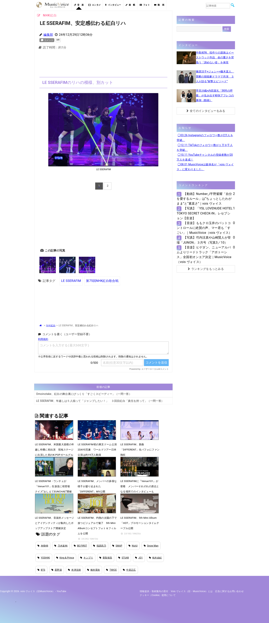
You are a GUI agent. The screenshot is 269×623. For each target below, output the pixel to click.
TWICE (111, 570)
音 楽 (79, 5)
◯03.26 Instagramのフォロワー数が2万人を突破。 (205, 138)
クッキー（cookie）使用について (158, 595)
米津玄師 (74, 570)
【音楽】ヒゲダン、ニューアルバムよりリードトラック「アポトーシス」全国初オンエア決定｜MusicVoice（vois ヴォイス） (204, 255)
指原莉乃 (99, 545)
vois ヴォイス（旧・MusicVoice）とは (192, 591)
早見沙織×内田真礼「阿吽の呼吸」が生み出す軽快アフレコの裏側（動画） (215, 95)
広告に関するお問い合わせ (229, 591)
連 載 (130, 5)
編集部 (48, 35)
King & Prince (65, 557)
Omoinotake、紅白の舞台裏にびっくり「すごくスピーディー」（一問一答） (84, 393)
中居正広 (129, 570)
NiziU (133, 545)
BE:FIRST (80, 545)
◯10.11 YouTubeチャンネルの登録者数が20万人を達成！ (205, 157)
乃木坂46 (60, 545)
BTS (41, 570)
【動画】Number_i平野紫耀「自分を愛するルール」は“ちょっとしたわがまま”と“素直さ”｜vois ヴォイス (204, 198)
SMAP (117, 545)
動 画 (159, 5)
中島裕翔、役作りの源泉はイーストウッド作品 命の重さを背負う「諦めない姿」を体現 (215, 57)
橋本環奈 (93, 570)
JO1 (139, 557)
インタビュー (113, 5)
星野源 (56, 570)
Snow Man (151, 545)
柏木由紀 (155, 557)
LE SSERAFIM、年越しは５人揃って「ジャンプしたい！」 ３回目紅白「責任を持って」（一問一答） (100, 400)
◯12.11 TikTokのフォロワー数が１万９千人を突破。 (205, 147)
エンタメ (94, 5)
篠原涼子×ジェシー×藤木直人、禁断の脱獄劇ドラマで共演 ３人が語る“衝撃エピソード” (215, 76)
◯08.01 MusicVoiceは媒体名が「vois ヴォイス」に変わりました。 (205, 167)
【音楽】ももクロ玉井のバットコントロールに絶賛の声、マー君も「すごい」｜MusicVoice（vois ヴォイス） (204, 228)
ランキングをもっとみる (206, 269)
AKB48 (42, 545)
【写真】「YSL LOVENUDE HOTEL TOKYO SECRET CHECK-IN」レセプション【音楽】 (204, 213)
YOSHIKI (43, 557)
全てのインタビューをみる (205, 111)
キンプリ (86, 557)
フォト (145, 5)
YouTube (61, 591)
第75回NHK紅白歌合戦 (102, 281)
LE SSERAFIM (71, 281)
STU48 (123, 557)
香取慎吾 (105, 557)
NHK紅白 (50, 325)
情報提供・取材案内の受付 (154, 591)
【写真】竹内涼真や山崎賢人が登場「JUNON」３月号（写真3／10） (204, 240)
